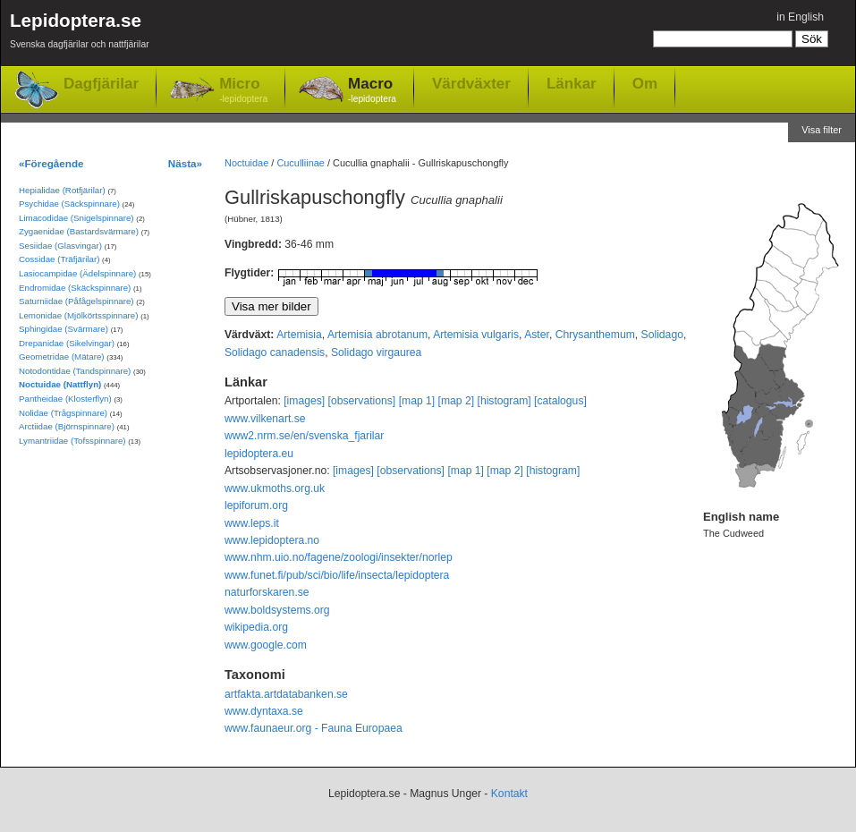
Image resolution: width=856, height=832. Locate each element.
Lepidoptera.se (79, 33)
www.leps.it (252, 523)
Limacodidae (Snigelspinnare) (76, 218)
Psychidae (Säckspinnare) (69, 203)
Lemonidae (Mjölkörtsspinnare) (78, 315)
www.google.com (266, 645)
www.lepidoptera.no (272, 540)
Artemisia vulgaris (476, 334)
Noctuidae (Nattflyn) (60, 384)
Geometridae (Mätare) (62, 356)
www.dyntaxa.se (264, 711)
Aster (536, 334)
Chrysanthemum (595, 334)
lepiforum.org (256, 505)
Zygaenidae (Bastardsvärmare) (79, 231)
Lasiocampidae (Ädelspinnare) (77, 273)
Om (644, 83)
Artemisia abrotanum (377, 334)
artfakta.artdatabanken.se (286, 694)
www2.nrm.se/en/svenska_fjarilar (304, 435)
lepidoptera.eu (259, 453)
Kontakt (509, 793)
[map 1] (417, 401)
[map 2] (456, 401)
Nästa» (185, 163)
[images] (304, 401)
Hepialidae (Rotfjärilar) (62, 190)
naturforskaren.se (267, 592)
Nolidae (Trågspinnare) (63, 413)
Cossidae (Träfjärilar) (59, 259)
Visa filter (821, 129)
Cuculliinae (300, 162)
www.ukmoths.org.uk (275, 488)
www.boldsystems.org (277, 610)
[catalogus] (560, 401)
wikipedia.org (256, 627)
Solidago (662, 334)
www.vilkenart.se (265, 418)
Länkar (572, 83)
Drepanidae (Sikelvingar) (66, 343)
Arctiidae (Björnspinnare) (66, 426)
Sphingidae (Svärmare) (63, 329)
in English (800, 17)
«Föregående (51, 163)
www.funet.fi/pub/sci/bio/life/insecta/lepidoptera (337, 575)
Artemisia (299, 334)
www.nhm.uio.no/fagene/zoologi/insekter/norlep (339, 557)
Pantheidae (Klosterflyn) (65, 398)
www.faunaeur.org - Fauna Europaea (314, 728)
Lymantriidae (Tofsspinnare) (72, 441)
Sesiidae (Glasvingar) (60, 245)
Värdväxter (471, 83)
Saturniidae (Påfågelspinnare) (76, 301)
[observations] (362, 401)
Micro (243, 90)
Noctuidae (246, 162)
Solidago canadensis (275, 352)
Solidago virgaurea (376, 352)
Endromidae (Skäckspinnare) (75, 288)
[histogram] (504, 401)
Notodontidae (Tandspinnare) (75, 371)
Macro (372, 90)
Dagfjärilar (101, 83)
